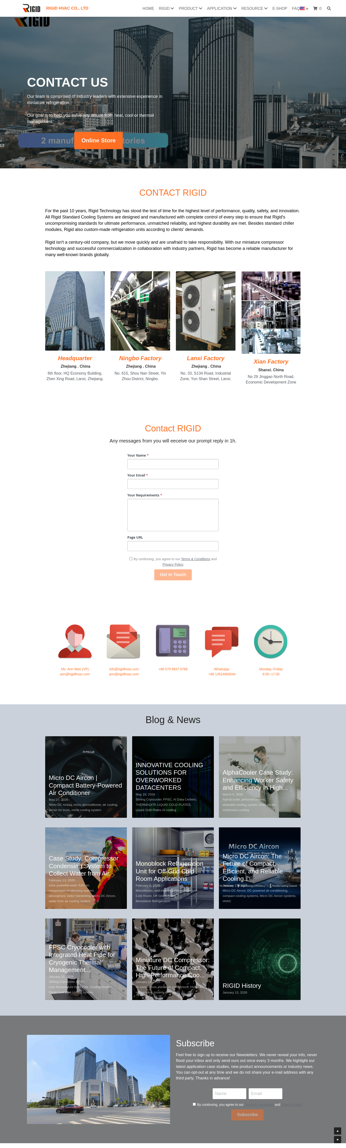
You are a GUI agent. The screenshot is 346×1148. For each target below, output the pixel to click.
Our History (120, 1114)
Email (256, 999)
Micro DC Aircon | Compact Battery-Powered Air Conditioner (85, 669)
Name (221, 999)
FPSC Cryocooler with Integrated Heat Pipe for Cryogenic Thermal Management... (82, 842)
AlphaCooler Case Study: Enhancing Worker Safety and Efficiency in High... (257, 664)
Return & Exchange (145, 1114)
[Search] (329, 8)
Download (81, 1114)
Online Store (98, 140)
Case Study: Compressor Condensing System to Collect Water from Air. (83, 750)
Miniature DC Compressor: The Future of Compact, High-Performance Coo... (173, 851)
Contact (98, 1114)
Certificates (64, 1114)
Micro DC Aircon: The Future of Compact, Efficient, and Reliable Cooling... (252, 751)
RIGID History (241, 869)
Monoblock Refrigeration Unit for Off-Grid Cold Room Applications (170, 755)
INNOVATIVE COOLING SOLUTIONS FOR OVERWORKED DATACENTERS (169, 660)
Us (106, 1114)
